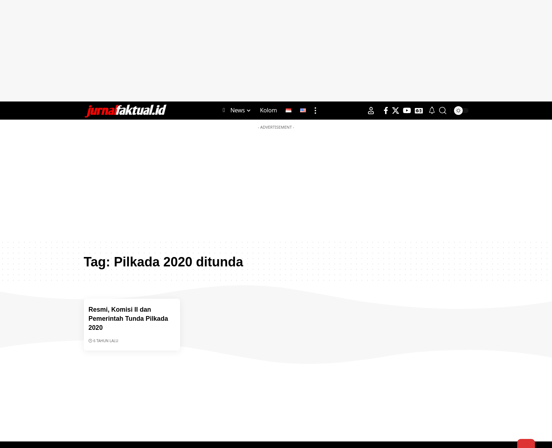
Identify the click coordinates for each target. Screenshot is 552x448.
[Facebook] (386, 110)
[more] (315, 110)
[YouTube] (407, 110)
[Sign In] (371, 110)
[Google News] (419, 110)
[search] (442, 110)
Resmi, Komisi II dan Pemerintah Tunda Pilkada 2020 (131, 318)
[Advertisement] (276, 50)
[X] (395, 110)
